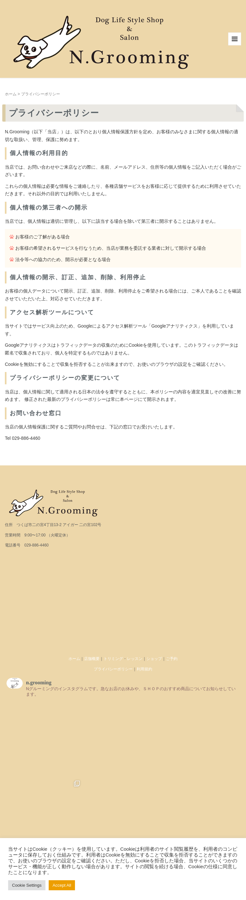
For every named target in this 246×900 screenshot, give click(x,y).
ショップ (154, 658)
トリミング (113, 658)
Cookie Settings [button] (27, 885)
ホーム (11, 94)
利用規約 (144, 669)
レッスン (134, 658)
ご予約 (172, 658)
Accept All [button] (62, 885)
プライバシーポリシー (113, 669)
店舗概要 (92, 658)
